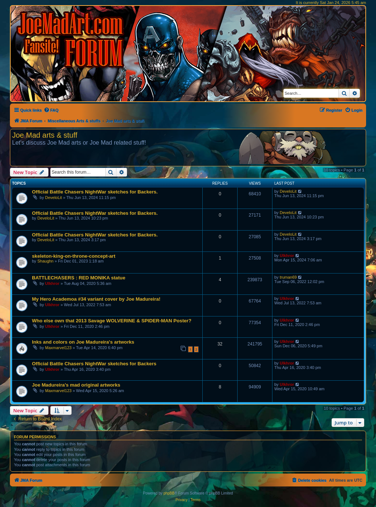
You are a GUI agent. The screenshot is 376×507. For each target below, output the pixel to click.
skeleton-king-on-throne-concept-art (73, 256)
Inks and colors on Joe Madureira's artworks (83, 342)
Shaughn (45, 261)
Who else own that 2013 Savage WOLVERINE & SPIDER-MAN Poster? (111, 320)
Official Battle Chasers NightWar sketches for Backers (94, 363)
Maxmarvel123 (58, 347)
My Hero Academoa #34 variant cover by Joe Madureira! (96, 299)
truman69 (288, 277)
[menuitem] (51, 110)
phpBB (168, 493)
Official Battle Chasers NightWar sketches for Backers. (95, 192)
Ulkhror (287, 255)
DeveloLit (53, 197)
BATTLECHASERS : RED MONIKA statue (78, 277)
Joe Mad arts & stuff (44, 135)
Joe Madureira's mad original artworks (76, 385)
